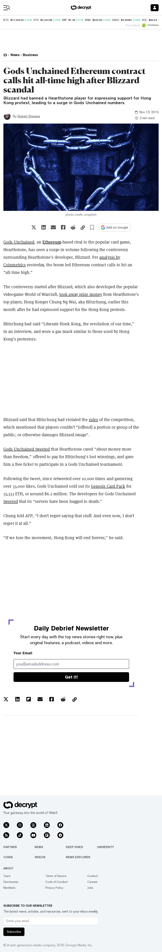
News (39, 847)
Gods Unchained (18, 242)
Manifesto (9, 887)
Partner (10, 847)
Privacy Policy (54, 887)
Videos (40, 857)
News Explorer (78, 857)
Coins (8, 857)
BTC (6, 20)
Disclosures (10, 881)
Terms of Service (55, 876)
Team (7, 876)
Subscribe (14, 932)
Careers (92, 881)
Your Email (23, 653)
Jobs (90, 887)
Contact (92, 876)
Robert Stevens (29, 116)
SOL (144, 20)
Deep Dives (74, 847)
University (105, 847)
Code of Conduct (56, 881)
